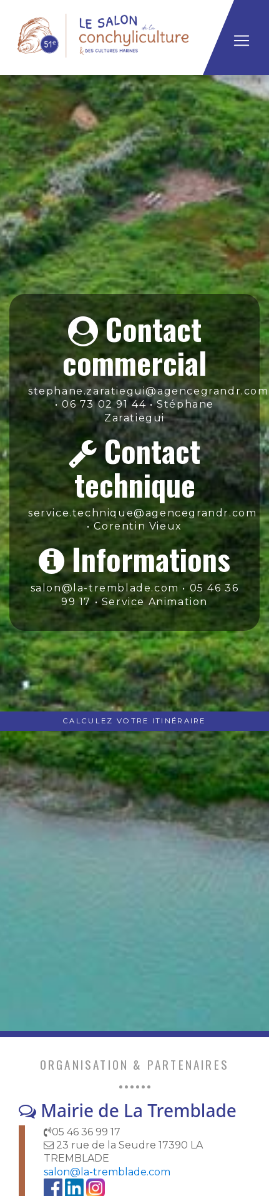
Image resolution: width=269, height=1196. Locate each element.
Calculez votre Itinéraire (134, 720)
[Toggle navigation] (241, 40)
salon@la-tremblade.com (107, 1172)
